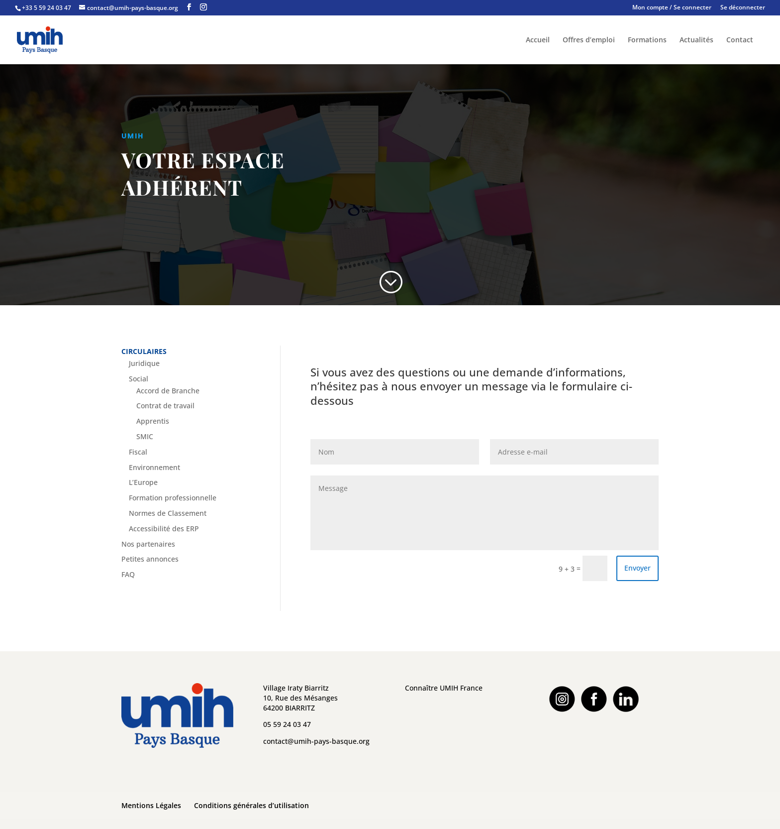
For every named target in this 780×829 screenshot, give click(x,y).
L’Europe (143, 482)
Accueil (538, 40)
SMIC (144, 436)
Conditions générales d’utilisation (251, 805)
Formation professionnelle (172, 497)
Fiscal (138, 452)
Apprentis (152, 421)
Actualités (696, 40)
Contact (739, 40)
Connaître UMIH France (444, 688)
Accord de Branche (167, 390)
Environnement (154, 467)
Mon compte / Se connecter (671, 7)
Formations (647, 40)
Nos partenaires (148, 544)
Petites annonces (150, 559)
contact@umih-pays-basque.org (316, 741)
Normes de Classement (167, 513)
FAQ (128, 574)
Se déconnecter (742, 7)
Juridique (144, 363)
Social (138, 378)
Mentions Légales (151, 805)
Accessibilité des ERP (164, 528)
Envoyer (637, 568)
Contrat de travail (165, 405)
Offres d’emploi (589, 40)
